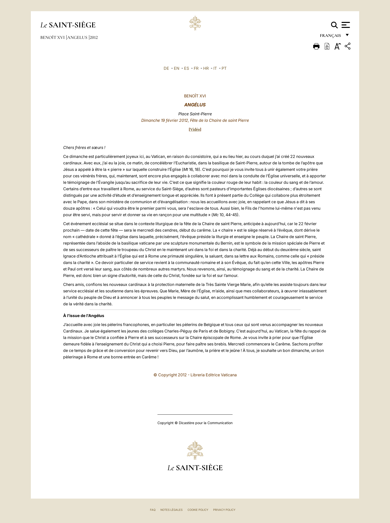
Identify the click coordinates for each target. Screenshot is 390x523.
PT (224, 68)
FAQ (152, 510)
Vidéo (195, 129)
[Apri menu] (345, 25)
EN (176, 68)
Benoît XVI (53, 37)
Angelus (77, 37)
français (330, 37)
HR (206, 68)
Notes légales (171, 510)
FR (196, 68)
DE (166, 68)
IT (215, 68)
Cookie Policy (198, 510)
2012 (94, 37)
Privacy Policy (224, 510)
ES (186, 68)
